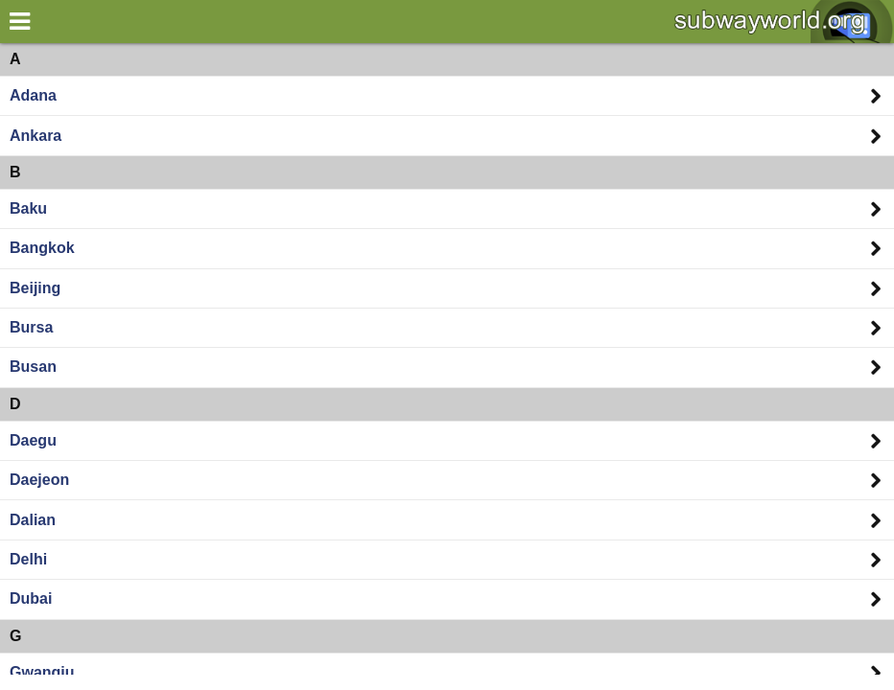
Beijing (35, 288)
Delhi (28, 559)
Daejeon (39, 480)
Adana (33, 95)
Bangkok (42, 248)
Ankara (35, 135)
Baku (28, 208)
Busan (33, 366)
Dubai (31, 598)
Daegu (33, 440)
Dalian (33, 520)
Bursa (31, 327)
